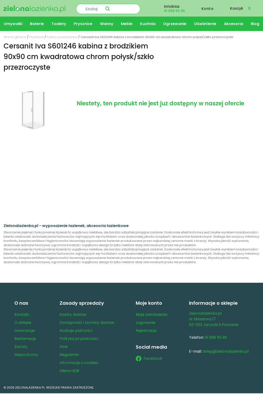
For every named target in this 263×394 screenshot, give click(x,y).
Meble (126, 24)
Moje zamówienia (151, 315)
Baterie (37, 24)
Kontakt (21, 315)
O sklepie (22, 323)
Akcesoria (233, 24)
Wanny (106, 24)
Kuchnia (148, 24)
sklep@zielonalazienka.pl (226, 352)
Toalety (58, 24)
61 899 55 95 (174, 11)
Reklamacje (25, 339)
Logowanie (145, 323)
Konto (207, 8)
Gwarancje (24, 331)
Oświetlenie (205, 24)
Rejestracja (146, 331)
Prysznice (83, 24)
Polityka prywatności (79, 339)
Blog (255, 24)
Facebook (149, 359)
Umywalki (13, 24)
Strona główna (15, 37)
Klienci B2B (69, 371)
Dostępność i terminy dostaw (87, 323)
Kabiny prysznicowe (62, 37)
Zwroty (20, 347)
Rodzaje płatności (76, 331)
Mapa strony (26, 355)
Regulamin (69, 355)
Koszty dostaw (73, 315)
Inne (64, 347)
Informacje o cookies (79, 363)
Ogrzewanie (174, 24)
